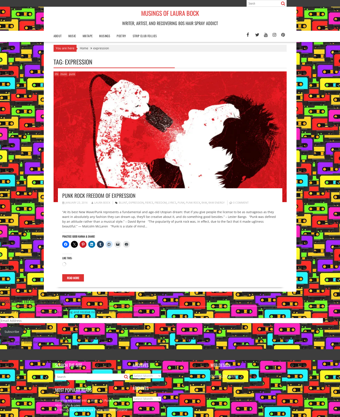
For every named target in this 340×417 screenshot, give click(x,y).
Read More (73, 278)
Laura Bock (101, 202)
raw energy (216, 202)
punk (72, 74)
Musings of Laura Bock (170, 13)
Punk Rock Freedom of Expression (99, 195)
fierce (149, 202)
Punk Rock (193, 202)
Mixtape (88, 36)
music (63, 74)
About (58, 36)
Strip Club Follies (145, 36)
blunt (123, 202)
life (56, 74)
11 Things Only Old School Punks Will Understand (91, 410)
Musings (104, 36)
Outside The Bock (223, 376)
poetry (121, 36)
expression (136, 202)
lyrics (172, 202)
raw (204, 202)
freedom (161, 202)
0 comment (241, 202)
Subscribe (12, 332)
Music (72, 36)
